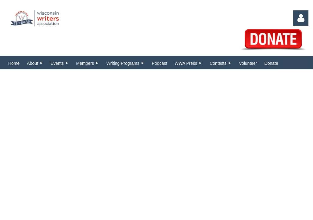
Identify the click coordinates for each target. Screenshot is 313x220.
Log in (300, 18)
